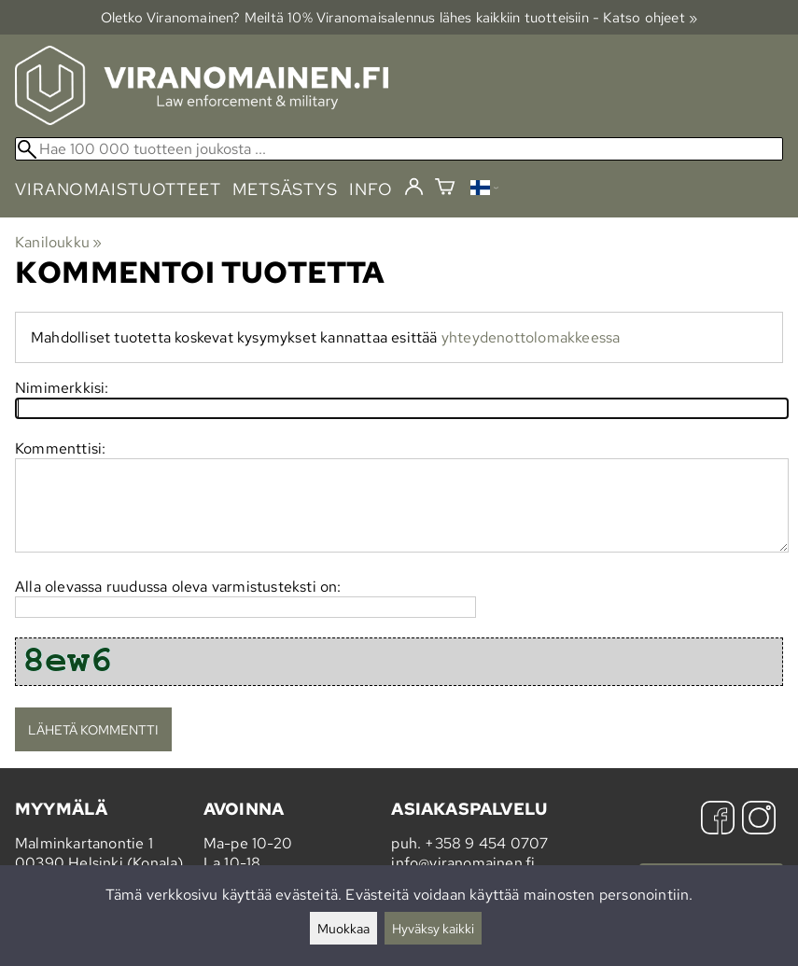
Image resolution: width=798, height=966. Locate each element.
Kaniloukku (58, 242)
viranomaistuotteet (118, 189)
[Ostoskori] (445, 189)
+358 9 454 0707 (486, 843)
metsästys (285, 189)
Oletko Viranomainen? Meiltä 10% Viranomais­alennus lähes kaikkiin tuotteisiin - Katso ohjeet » (399, 17)
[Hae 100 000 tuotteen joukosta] (399, 149)
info (371, 189)
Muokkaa (343, 928)
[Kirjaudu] (414, 187)
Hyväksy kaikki (433, 928)
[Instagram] (759, 820)
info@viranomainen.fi (463, 863)
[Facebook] (718, 820)
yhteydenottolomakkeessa (531, 337)
